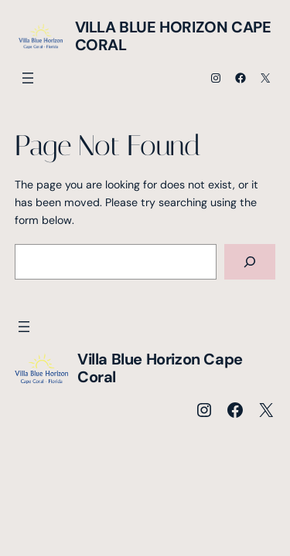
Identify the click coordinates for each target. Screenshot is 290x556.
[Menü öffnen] (28, 78)
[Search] (249, 262)
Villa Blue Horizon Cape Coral (173, 36)
